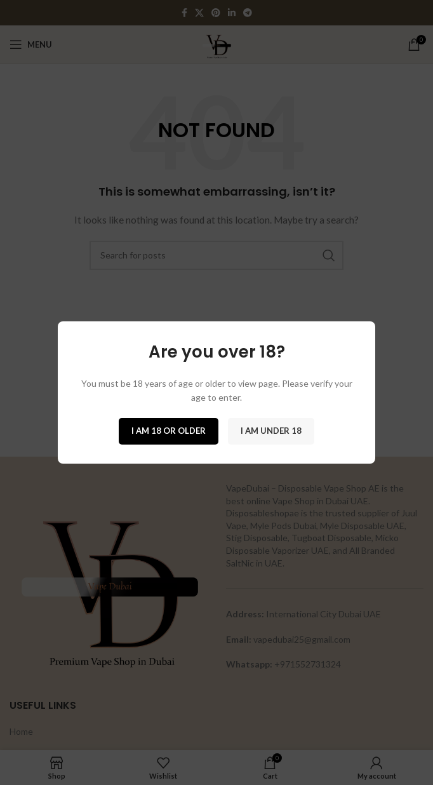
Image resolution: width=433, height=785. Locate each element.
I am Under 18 (271, 431)
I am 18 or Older (168, 431)
